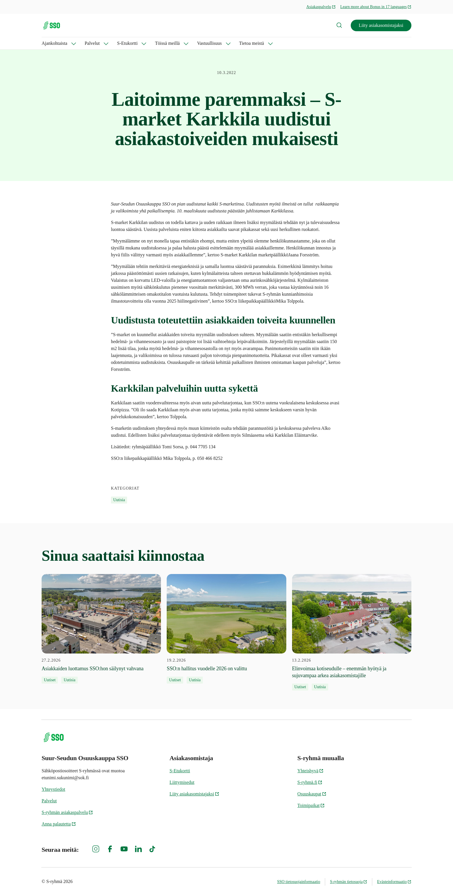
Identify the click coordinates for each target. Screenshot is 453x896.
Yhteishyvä (310, 770)
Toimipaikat (311, 805)
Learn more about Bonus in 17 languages (375, 7)
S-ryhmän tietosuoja (348, 882)
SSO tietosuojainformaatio (298, 882)
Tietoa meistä (251, 43)
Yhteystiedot (53, 789)
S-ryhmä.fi (309, 782)
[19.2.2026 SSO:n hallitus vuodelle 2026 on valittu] (226, 629)
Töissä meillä (167, 43)
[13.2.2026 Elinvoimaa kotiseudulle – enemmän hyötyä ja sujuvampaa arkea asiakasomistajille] (351, 632)
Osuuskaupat (311, 793)
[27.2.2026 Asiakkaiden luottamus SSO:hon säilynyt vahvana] (101, 629)
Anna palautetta (59, 823)
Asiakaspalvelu (321, 7)
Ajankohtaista (54, 43)
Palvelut (92, 43)
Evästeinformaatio (394, 882)
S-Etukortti (127, 43)
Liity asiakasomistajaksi (381, 25)
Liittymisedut (182, 782)
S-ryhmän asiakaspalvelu (67, 812)
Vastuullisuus (209, 43)
